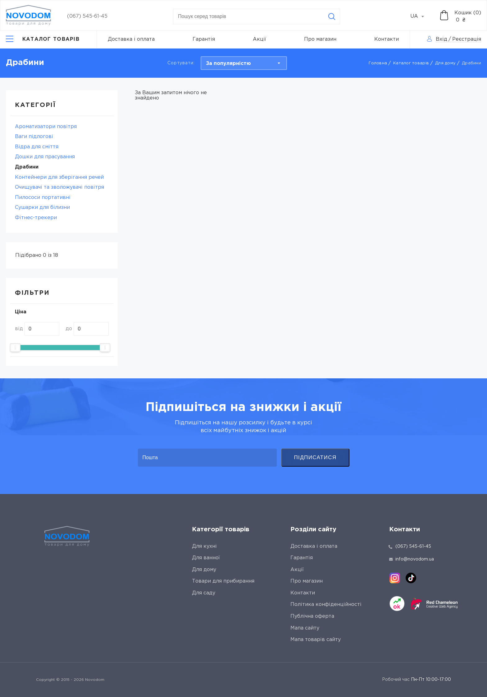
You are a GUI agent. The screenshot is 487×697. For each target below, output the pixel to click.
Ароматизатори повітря (46, 126)
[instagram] (394, 578)
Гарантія (204, 39)
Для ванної (206, 558)
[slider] (15, 347)
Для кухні (204, 546)
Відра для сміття (36, 147)
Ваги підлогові (34, 136)
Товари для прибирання (223, 581)
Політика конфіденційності (326, 604)
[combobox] (420, 16)
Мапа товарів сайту (315, 639)
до (69, 328)
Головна (378, 63)
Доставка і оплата (131, 39)
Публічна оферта (312, 616)
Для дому (445, 63)
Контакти (386, 39)
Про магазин (320, 39)
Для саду (203, 593)
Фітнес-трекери (36, 217)
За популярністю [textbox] (228, 63)
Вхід (441, 39)
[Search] (331, 16)
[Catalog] (43, 39)
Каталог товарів (411, 63)
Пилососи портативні (43, 197)
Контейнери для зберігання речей (59, 177)
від (19, 328)
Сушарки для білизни (42, 207)
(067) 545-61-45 (87, 16)
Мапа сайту (304, 628)
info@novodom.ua (411, 559)
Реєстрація (466, 39)
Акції (259, 39)
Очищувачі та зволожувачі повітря (59, 187)
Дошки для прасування (45, 157)
